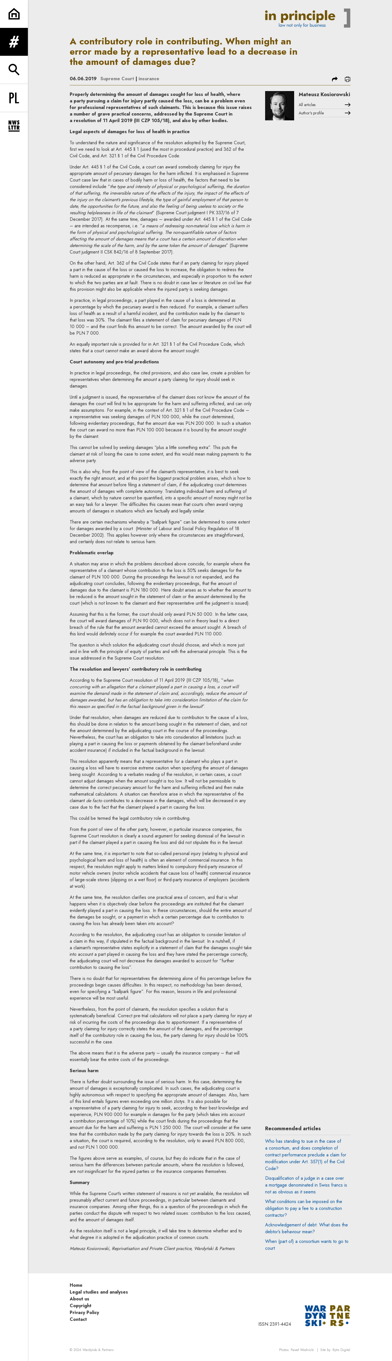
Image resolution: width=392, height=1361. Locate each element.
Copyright (80, 1305)
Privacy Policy (84, 1312)
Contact (78, 1319)
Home (76, 1285)
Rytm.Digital (341, 1349)
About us (79, 1299)
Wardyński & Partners (98, 1349)
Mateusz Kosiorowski (324, 94)
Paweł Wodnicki (302, 1349)
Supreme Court (117, 78)
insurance (149, 78)
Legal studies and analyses (99, 1292)
